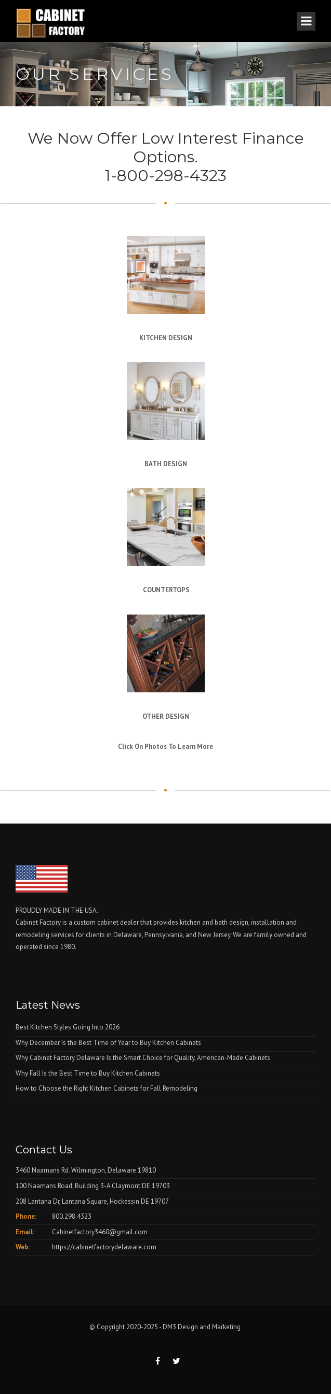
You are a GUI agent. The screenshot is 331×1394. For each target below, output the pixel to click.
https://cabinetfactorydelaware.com (104, 1247)
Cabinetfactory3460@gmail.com (100, 1232)
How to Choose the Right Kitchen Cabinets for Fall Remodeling (106, 1088)
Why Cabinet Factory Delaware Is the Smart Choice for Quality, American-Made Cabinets (143, 1057)
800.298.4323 (71, 1216)
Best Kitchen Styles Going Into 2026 (68, 1027)
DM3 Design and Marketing (202, 1326)
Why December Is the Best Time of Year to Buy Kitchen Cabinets (108, 1042)
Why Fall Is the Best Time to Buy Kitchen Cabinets (88, 1073)
